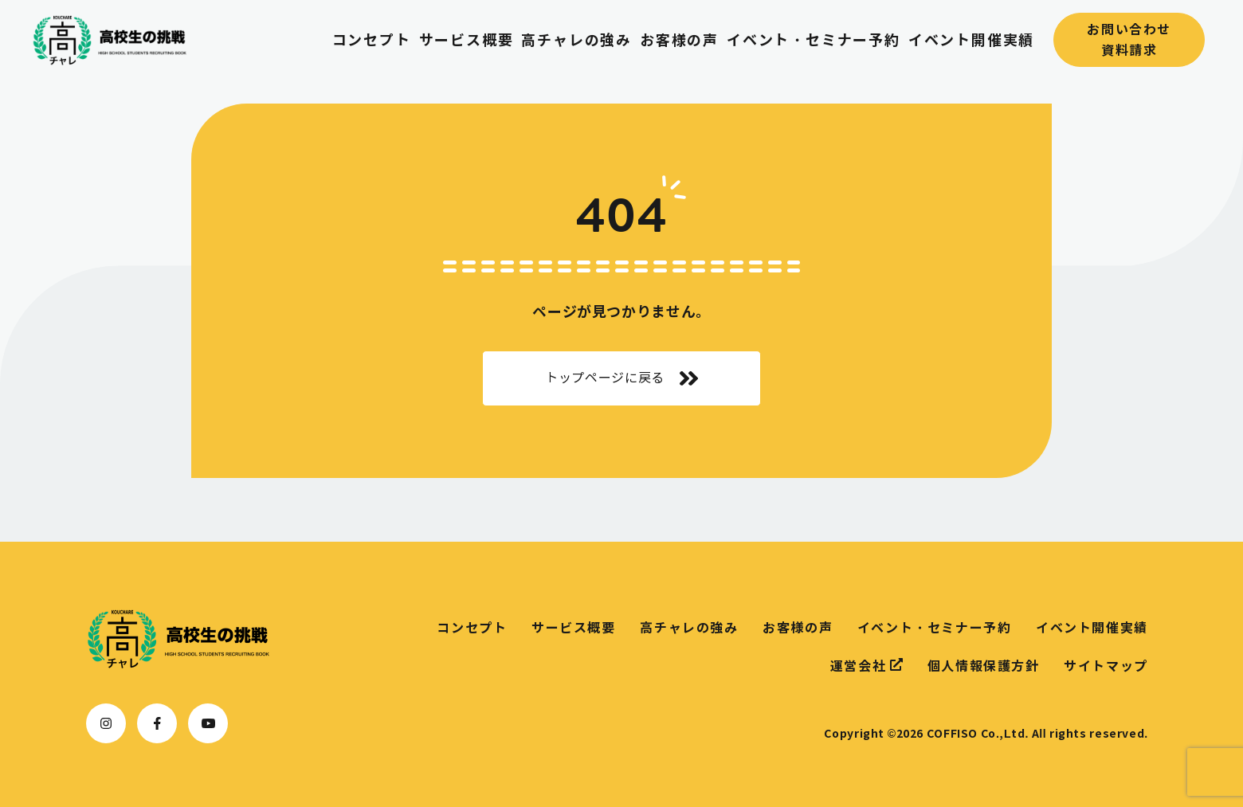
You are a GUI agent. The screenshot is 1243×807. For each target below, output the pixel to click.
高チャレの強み (576, 40)
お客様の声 (679, 40)
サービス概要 (466, 40)
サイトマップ (1106, 666)
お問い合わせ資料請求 (1129, 40)
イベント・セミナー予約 (813, 40)
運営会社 (866, 665)
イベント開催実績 (971, 40)
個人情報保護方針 (983, 666)
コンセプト (371, 40)
